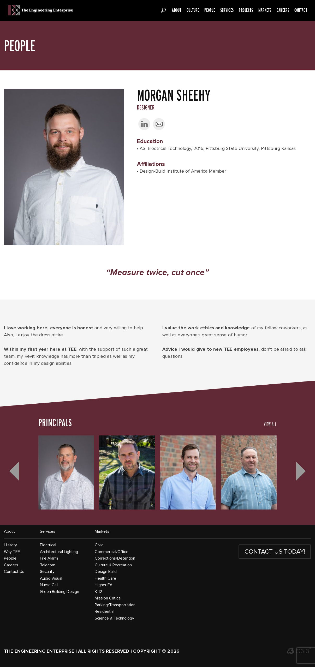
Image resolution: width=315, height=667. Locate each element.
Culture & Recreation (113, 565)
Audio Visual (51, 578)
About (176, 10)
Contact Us (14, 571)
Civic (99, 545)
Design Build (106, 571)
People (209, 10)
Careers (283, 10)
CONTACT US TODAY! (275, 552)
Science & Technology (114, 618)
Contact (300, 10)
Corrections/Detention (115, 558)
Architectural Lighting (59, 552)
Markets (264, 10)
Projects (246, 10)
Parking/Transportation (115, 605)
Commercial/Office (111, 552)
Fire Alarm (49, 558)
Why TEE (12, 552)
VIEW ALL (270, 424)
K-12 (98, 592)
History (10, 545)
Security (47, 571)
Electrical (48, 545)
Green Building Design (59, 592)
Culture (193, 10)
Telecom (47, 565)
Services (227, 10)
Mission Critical (108, 598)
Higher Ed (103, 585)
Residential (104, 611)
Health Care (105, 578)
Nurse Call (49, 585)
